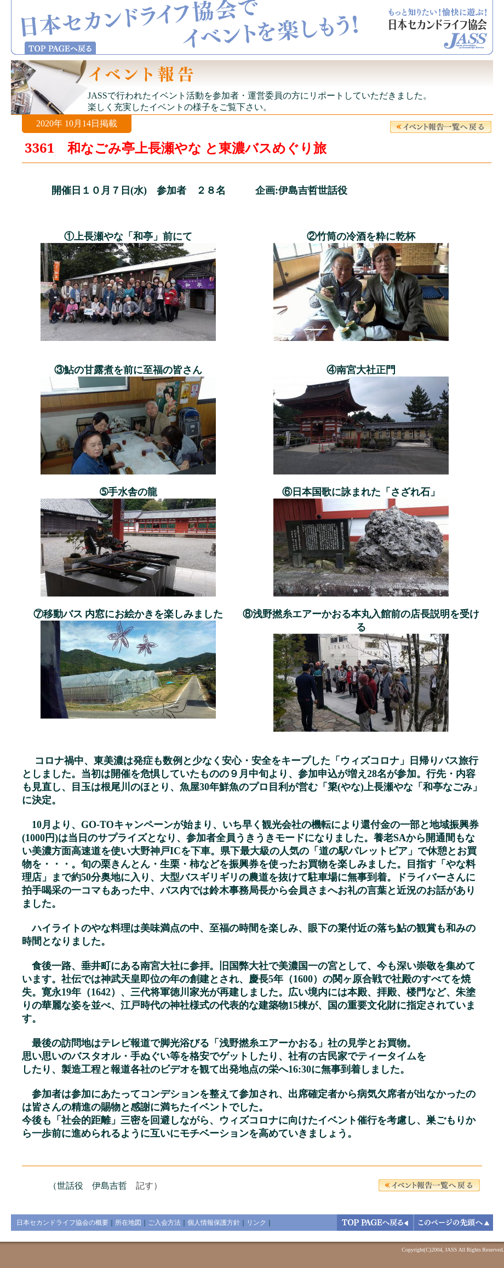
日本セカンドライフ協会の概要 (62, 1222)
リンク (256, 1222)
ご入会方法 (164, 1222)
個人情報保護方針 (213, 1222)
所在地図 (128, 1222)
